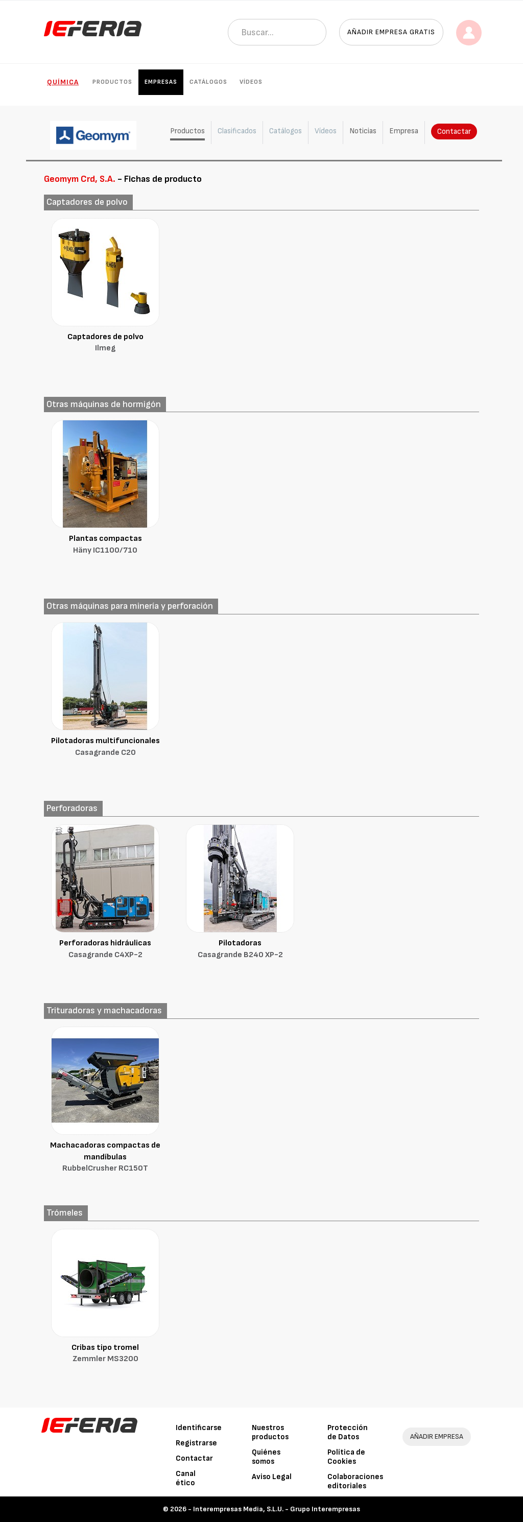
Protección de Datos (347, 1432)
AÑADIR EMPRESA (436, 1436)
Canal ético (186, 1478)
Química (63, 82)
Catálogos (208, 82)
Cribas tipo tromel (105, 1354)
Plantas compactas (105, 545)
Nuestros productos (270, 1432)
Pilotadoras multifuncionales (105, 747)
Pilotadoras (240, 949)
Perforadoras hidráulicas (105, 949)
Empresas (161, 82)
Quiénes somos (266, 1456)
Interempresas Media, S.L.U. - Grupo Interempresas (276, 1509)
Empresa (403, 131)
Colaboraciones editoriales (355, 1481)
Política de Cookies (346, 1456)
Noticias (362, 131)
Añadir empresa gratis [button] (391, 32)
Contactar (454, 131)
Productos (112, 82)
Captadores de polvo (105, 343)
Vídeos (251, 82)
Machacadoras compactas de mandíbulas (105, 1157)
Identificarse (199, 1428)
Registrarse (196, 1443)
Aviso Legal (272, 1477)
